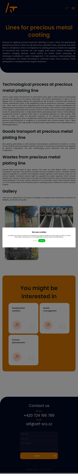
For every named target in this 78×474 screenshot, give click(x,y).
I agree (42, 241)
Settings (34, 240)
